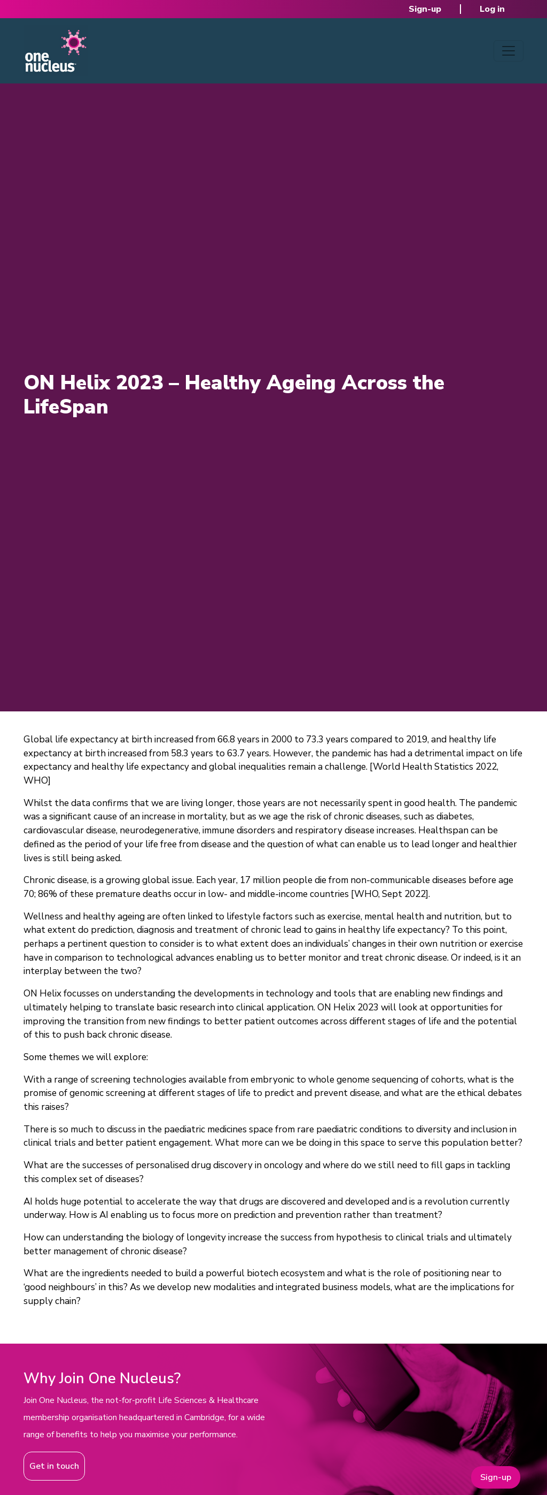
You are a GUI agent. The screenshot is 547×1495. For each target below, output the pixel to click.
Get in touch (54, 1466)
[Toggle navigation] (508, 51)
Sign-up (425, 9)
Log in (492, 9)
